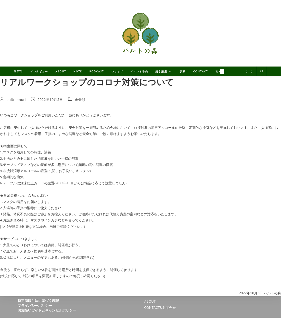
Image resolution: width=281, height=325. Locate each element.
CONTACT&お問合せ (160, 307)
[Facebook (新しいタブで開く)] (251, 71)
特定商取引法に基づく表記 (38, 300)
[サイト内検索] (261, 71)
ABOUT (150, 301)
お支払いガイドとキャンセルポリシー (47, 310)
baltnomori (16, 99)
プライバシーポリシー (35, 305)
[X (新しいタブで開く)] (246, 71)
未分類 (80, 99)
